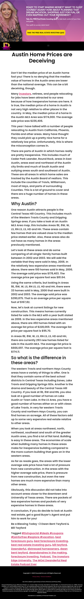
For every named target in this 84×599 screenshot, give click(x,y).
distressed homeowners (43, 549)
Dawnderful (18, 549)
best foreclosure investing (51, 541)
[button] (48, 45)
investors (25, 94)
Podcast (45, 556)
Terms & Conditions (46, 576)
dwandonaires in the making (48, 552)
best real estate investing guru (31, 545)
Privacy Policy (36, 576)
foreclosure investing (25, 556)
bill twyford (59, 545)
